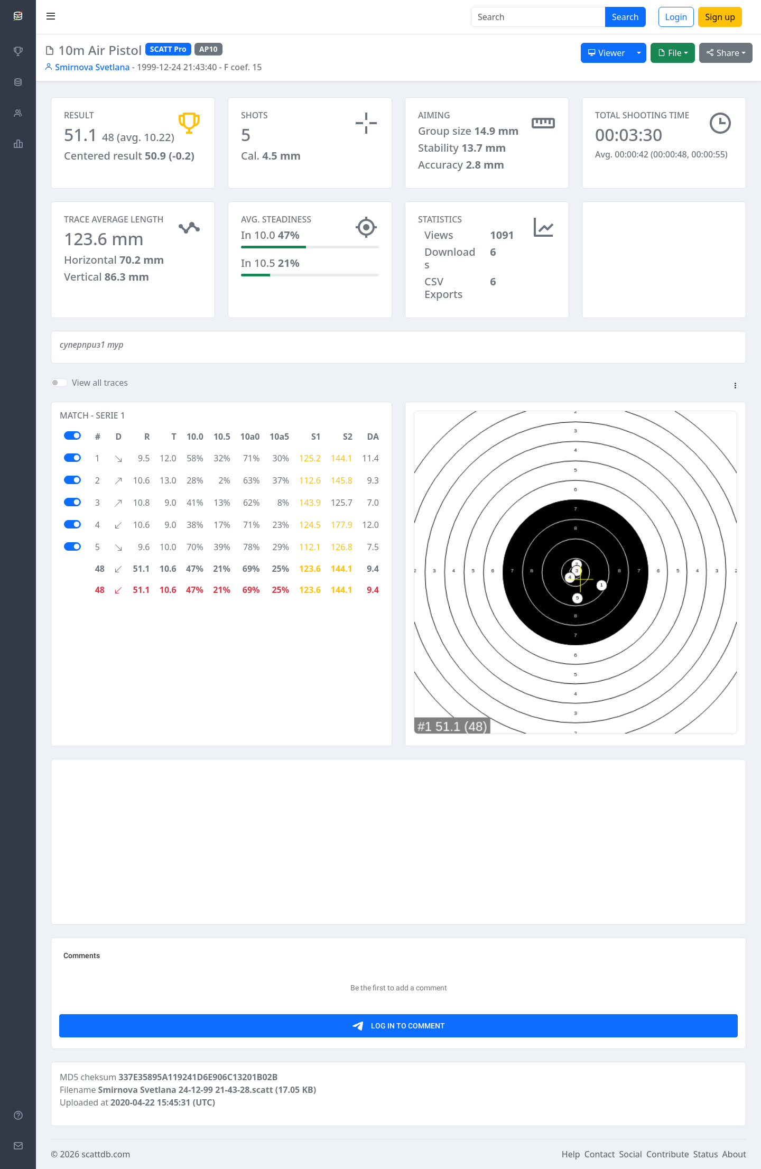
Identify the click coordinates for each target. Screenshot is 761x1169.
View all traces (100, 382)
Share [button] (722, 53)
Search (625, 17)
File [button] (669, 53)
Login (676, 17)
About (734, 1154)
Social (630, 1154)
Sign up (720, 17)
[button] (735, 386)
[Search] (538, 17)
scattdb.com (105, 1154)
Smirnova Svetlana (87, 67)
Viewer (606, 53)
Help (571, 1154)
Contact (599, 1154)
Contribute (667, 1154)
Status (705, 1154)
